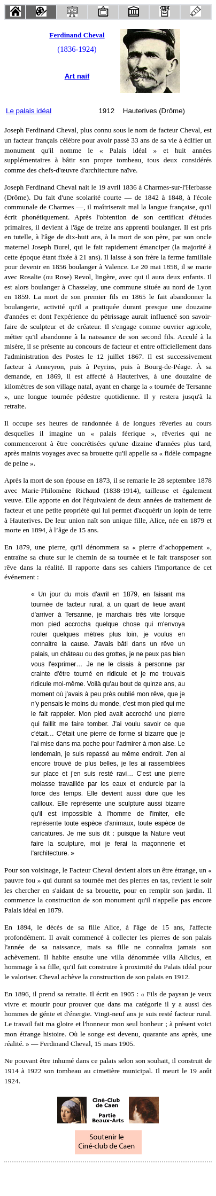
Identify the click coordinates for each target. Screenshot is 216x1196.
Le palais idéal (28, 111)
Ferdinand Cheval (76, 35)
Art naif (77, 76)
